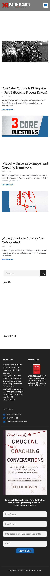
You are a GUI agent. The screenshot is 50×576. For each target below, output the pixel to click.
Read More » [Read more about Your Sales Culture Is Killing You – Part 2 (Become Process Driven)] (7, 110)
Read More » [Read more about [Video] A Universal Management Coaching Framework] (7, 185)
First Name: (25, 510)
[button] (45, 5)
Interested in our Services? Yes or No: (25, 530)
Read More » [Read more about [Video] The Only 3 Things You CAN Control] (7, 259)
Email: (25, 540)
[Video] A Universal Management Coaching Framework (25, 165)
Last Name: (25, 520)
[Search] (43, 273)
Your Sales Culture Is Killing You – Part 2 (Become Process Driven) (24, 90)
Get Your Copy (25, 551)
